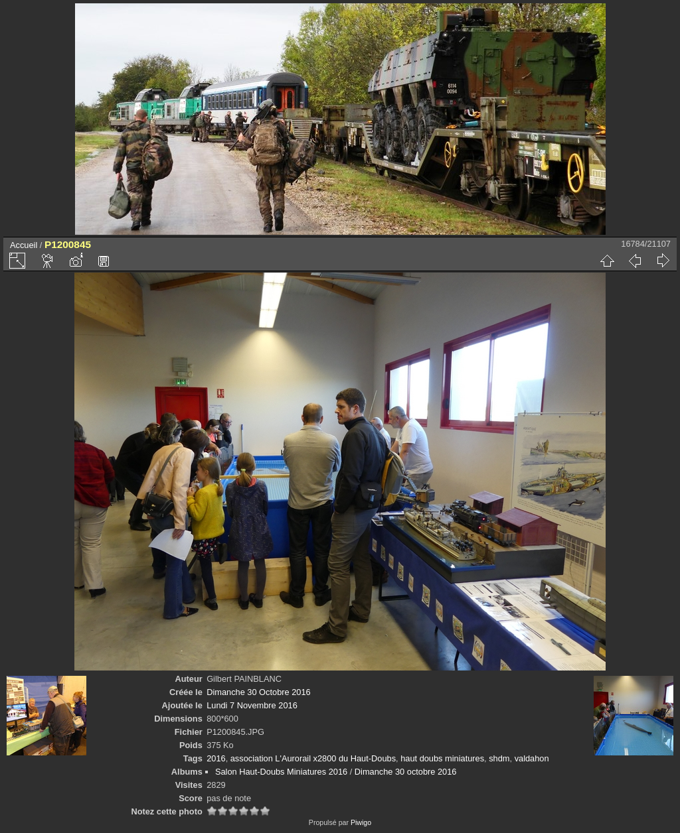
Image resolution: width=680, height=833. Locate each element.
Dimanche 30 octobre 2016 (406, 772)
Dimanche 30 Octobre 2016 (259, 692)
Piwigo (361, 822)
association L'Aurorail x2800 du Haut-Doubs (313, 758)
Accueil (23, 245)
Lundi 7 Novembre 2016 (252, 705)
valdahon (532, 758)
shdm (499, 758)
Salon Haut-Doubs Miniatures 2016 (281, 772)
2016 (216, 758)
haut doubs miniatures (442, 758)
